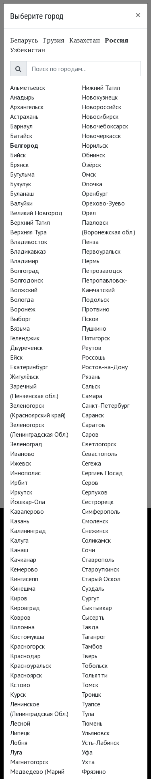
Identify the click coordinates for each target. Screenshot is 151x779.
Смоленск (95, 521)
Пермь (90, 261)
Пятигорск (96, 338)
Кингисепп (24, 579)
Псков (90, 319)
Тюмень (92, 723)
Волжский (23, 290)
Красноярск (26, 675)
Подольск (95, 299)
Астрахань (24, 116)
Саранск (93, 415)
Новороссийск (101, 107)
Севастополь (99, 454)
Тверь (89, 656)
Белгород (24, 145)
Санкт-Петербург (105, 405)
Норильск (95, 145)
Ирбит (19, 482)
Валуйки (21, 203)
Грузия (53, 40)
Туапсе (91, 704)
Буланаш (22, 193)
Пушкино (94, 328)
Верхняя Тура (28, 232)
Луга (16, 752)
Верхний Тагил (30, 222)
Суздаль (93, 588)
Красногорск (27, 646)
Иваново (22, 454)
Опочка (92, 184)
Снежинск (95, 531)
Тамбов (92, 646)
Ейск (16, 357)
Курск (18, 694)
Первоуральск (101, 251)
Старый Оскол (101, 579)
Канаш (19, 550)
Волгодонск (26, 280)
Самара (92, 396)
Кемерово (24, 569)
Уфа (87, 752)
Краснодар (25, 656)
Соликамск (96, 540)
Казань (19, 521)
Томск (90, 685)
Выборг (20, 319)
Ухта (88, 762)
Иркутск (21, 492)
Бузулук (20, 184)
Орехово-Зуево (103, 203)
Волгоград (24, 270)
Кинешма (22, 588)
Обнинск (93, 155)
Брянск (19, 165)
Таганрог (93, 637)
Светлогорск (99, 444)
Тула (88, 714)
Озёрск (91, 165)
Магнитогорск (29, 762)
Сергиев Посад (102, 473)
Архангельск (26, 107)
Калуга (19, 540)
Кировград (25, 608)
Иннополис (25, 473)
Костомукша (27, 637)
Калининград (28, 531)
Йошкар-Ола (27, 502)
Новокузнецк (100, 97)
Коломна (22, 627)
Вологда (22, 299)
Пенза (90, 242)
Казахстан (84, 40)
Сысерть (93, 617)
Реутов (91, 348)
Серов (90, 482)
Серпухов (95, 492)
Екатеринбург (29, 367)
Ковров (20, 617)
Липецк (20, 733)
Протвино (96, 309)
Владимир (24, 261)
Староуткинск (100, 569)
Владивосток (28, 242)
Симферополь (101, 511)
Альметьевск (27, 87)
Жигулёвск (24, 376)
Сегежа (91, 463)
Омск (89, 174)
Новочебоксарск (105, 126)
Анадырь (22, 97)
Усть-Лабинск (100, 742)
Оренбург (95, 193)
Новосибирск (100, 116)
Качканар (23, 559)
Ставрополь (98, 559)
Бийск (18, 155)
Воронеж (22, 309)
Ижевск (20, 463)
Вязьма (20, 328)
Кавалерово (27, 511)
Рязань (91, 376)
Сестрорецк (98, 502)
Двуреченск (26, 348)
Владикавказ (28, 251)
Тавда (90, 627)
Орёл (89, 213)
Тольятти (95, 675)
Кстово (20, 685)
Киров (18, 598)
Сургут (90, 598)
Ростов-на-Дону (105, 367)
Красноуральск (30, 665)
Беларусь (24, 40)
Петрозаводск (102, 270)
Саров (90, 434)
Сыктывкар (97, 608)
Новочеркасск (101, 136)
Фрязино (94, 771)
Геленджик (24, 338)
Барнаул (21, 126)
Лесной (20, 723)
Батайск (21, 136)
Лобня (18, 742)
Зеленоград (26, 444)
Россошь (93, 357)
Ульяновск (96, 733)
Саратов (93, 425)
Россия (116, 40)
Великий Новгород (36, 213)
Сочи (88, 550)
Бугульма (22, 174)
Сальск (91, 386)
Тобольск (95, 665)
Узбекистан (27, 49)
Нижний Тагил (101, 87)
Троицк (91, 694)
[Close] (138, 15)
